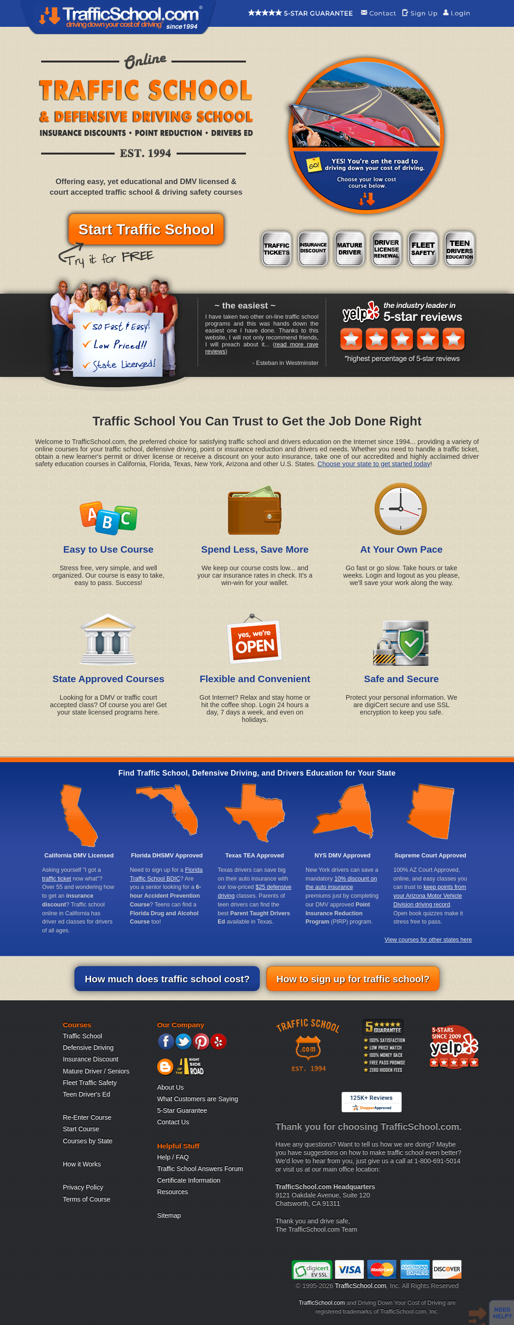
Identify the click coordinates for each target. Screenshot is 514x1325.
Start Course (81, 1129)
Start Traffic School (146, 229)
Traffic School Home (118, 17)
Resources (172, 1192)
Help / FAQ (173, 1157)
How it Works (82, 1164)
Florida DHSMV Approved (166, 855)
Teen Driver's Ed (86, 1094)
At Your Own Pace (401, 549)
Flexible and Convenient (255, 678)
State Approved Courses (109, 678)
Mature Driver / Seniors (96, 1071)
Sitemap (169, 1215)
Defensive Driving (88, 1047)
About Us (170, 1087)
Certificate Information (188, 1180)
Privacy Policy (83, 1187)
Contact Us (173, 1122)
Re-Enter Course (87, 1117)
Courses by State (87, 1141)
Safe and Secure (401, 678)
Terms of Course (86, 1199)
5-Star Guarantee (182, 1110)
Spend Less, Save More (254, 549)
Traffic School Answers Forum (200, 1168)
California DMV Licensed (79, 855)
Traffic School (82, 1036)
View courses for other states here (428, 940)
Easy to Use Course (108, 549)
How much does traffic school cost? (167, 979)
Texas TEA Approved (255, 855)
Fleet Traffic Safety (89, 1082)
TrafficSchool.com (360, 1285)
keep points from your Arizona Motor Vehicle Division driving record (429, 895)
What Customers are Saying (197, 1099)
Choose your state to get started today (374, 464)
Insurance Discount (90, 1059)
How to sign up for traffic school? (353, 979)
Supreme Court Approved (430, 855)
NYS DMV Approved (342, 855)
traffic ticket (56, 878)
